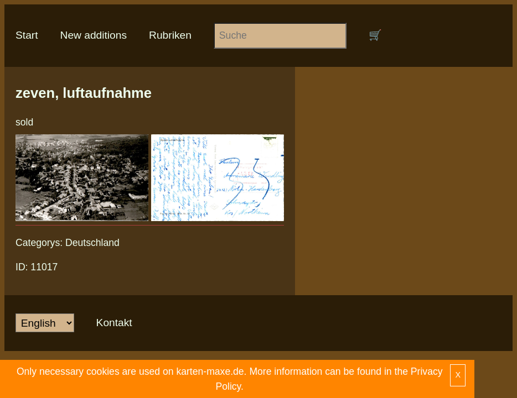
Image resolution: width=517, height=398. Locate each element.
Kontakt (114, 322)
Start (26, 35)
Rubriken (170, 35)
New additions (93, 35)
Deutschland (92, 242)
